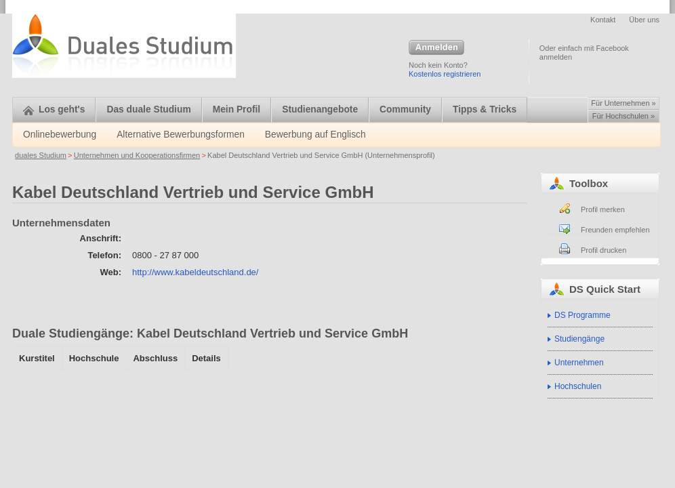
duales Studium (40, 155)
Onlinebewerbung (59, 134)
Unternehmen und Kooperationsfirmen (137, 155)
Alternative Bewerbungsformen (181, 134)
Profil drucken (603, 250)
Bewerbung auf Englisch (315, 134)
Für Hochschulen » (623, 116)
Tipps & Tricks (484, 109)
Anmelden (436, 48)
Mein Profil (237, 109)
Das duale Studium (148, 109)
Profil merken (603, 209)
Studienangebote (320, 109)
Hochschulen (577, 386)
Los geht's (54, 109)
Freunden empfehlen (615, 230)
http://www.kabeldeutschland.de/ (195, 272)
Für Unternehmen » (623, 103)
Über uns (644, 20)
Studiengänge (579, 339)
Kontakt (602, 20)
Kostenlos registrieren (444, 74)
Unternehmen (579, 362)
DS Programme (582, 315)
